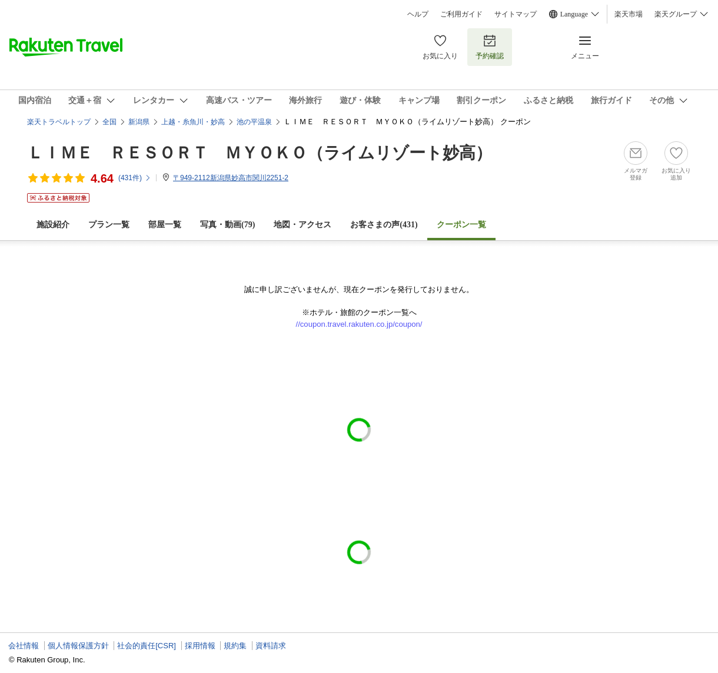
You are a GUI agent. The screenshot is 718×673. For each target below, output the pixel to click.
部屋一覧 (164, 224)
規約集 (235, 645)
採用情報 (200, 645)
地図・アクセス (302, 224)
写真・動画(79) (227, 224)
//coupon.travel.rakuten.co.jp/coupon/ (359, 324)
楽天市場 (628, 14)
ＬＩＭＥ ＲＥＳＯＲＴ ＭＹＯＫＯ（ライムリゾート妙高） (259, 153)
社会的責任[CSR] (146, 645)
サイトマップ (515, 14)
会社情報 (23, 645)
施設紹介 (52, 224)
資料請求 (270, 645)
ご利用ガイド (461, 14)
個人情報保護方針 (78, 645)
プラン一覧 (108, 224)
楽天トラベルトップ (59, 122)
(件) (134, 177)
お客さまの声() (383, 224)
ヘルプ (417, 14)
